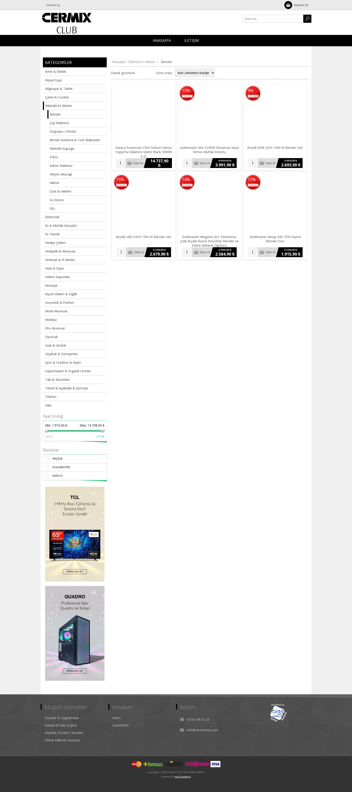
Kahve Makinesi (61, 165)
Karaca (57, 476)
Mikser (54, 183)
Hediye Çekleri (55, 243)
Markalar (51, 450)
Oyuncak (51, 337)
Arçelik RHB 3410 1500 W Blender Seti (275, 147)
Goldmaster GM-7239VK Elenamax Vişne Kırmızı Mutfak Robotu (209, 149)
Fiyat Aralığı (53, 416)
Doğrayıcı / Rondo (63, 131)
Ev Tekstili (52, 234)
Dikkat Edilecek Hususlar (62, 740)
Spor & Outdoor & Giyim (63, 362)
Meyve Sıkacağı (61, 174)
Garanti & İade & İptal (60, 725)
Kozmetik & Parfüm (59, 302)
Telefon (50, 397)
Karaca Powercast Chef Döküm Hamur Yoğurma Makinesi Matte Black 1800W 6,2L (143, 151)
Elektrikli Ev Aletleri (58, 106)
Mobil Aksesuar (56, 311)
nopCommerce (183, 776)
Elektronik (52, 217)
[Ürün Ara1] (273, 19)
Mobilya (51, 320)
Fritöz (54, 157)
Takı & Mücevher (57, 379)
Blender (55, 114)
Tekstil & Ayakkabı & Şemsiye (66, 388)
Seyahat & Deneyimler (61, 354)
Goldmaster (61, 467)
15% (186, 90)
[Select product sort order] (195, 73)
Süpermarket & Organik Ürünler (68, 371)
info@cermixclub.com (202, 730)
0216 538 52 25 (198, 719)
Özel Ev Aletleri (60, 191)
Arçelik (57, 459)
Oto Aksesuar (55, 328)
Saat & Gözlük (55, 345)
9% (250, 90)
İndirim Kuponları (57, 277)
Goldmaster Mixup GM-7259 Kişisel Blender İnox (275, 239)
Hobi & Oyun (54, 268)
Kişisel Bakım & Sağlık (61, 294)
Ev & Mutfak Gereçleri (61, 225)
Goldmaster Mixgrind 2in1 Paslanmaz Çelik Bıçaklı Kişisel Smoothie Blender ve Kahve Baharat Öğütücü (209, 241)
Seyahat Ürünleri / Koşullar (64, 733)
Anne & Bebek (55, 71)
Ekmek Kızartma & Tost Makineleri (75, 140)
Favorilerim (120, 725)
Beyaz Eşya (53, 80)
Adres (116, 718)
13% (252, 179)
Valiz (48, 405)
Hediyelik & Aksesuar (60, 251)
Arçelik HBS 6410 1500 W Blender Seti (143, 237)
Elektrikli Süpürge (62, 148)
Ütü (52, 208)
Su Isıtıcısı (57, 200)
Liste (150, 73)
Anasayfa (118, 62)
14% (186, 179)
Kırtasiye (51, 285)
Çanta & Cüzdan (57, 97)
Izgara (141, 73)
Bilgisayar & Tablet (59, 88)
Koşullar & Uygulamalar (62, 718)
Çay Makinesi (59, 123)
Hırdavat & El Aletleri (60, 260)
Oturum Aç (53, 5)
